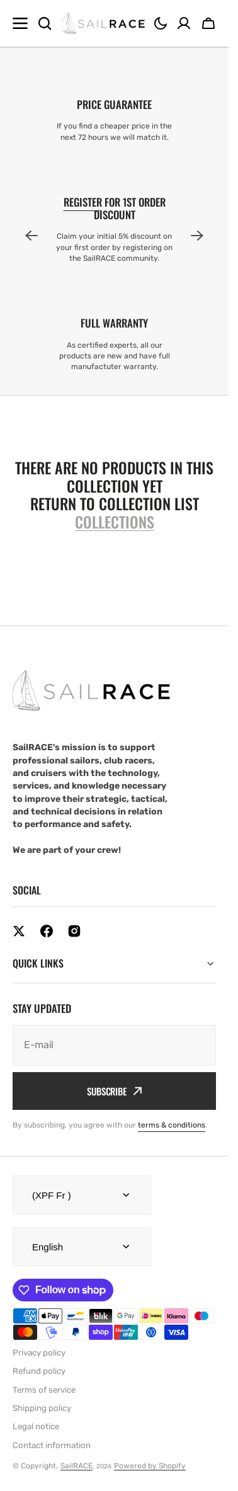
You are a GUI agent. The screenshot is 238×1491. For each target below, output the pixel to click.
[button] (160, 23)
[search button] (44, 23)
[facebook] (46, 931)
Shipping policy (42, 1408)
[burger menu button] (20, 23)
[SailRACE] (103, 23)
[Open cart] (208, 23)
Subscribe (114, 1091)
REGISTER (83, 202)
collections (114, 522)
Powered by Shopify (150, 1465)
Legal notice (36, 1426)
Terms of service (44, 1390)
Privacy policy (39, 1352)
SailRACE (76, 1465)
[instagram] (74, 931)
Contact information (52, 1445)
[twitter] (19, 931)
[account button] (183, 23)
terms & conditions (171, 1125)
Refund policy (39, 1371)
